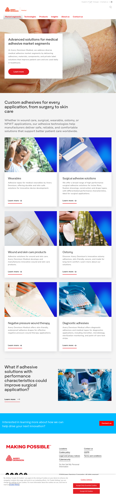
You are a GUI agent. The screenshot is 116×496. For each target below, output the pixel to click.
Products (43, 16)
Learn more (19, 71)
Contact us (104, 2)
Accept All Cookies (86, 492)
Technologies (30, 16)
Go (111, 7)
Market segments (13, 16)
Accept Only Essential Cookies (86, 487)
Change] (96, 2)
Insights (54, 16)
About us (65, 16)
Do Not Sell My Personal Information (69, 466)
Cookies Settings (86, 481)
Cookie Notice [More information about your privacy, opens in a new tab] (14, 486)
